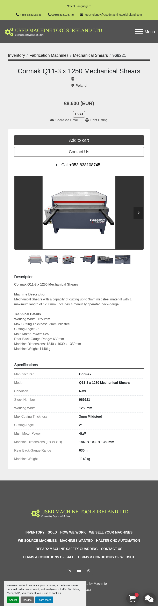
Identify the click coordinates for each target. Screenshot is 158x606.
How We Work (73, 532)
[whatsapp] (89, 571)
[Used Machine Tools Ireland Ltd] (79, 513)
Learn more (44, 599)
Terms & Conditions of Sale (48, 557)
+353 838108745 (31, 14)
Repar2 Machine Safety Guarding (67, 549)
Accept (13, 599)
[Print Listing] (96, 120)
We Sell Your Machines (110, 532)
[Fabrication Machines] (49, 55)
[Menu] (139, 31)
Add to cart (79, 140)
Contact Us (79, 151)
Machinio (100, 583)
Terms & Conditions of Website (106, 557)
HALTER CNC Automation (118, 540)
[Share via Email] (66, 120)
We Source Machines (37, 540)
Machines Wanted (76, 540)
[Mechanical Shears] (90, 55)
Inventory (35, 532)
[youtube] (79, 571)
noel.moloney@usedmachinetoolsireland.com (113, 14)
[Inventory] (16, 55)
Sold (52, 532)
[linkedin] (69, 571)
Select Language (78, 6)
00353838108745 (62, 14)
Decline (27, 599)
